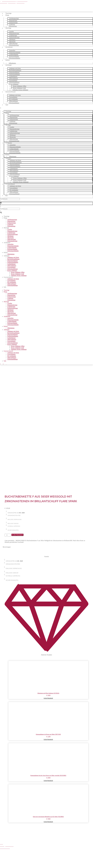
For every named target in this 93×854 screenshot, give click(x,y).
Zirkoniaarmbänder (14, 58)
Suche (2, 199)
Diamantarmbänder (13, 246)
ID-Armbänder (11, 282)
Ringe (7, 15)
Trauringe (6, 216)
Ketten (7, 60)
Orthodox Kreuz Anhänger (20, 90)
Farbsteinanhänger (12, 262)
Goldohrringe (11, 232)
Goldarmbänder (11, 247)
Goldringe (10, 224)
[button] (46, 108)
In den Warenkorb (17, 420)
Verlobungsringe (12, 219)
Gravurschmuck (10, 92)
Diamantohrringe (12, 231)
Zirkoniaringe (13, 123)
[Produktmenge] (8, 420)
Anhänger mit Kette (13, 257)
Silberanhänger (11, 265)
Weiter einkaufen (9, 849)
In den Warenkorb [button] (48, 583)
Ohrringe (8, 28)
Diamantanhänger (12, 260)
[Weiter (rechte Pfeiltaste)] (2, 853)
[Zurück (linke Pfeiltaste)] (0, 853)
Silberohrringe (11, 239)
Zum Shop (19, 846)
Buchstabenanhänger (13, 259)
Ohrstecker (10, 237)
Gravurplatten (11, 267)
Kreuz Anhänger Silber (18, 272)
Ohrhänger (10, 236)
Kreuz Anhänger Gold (17, 274)
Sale (6, 105)
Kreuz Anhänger (12, 270)
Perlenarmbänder (12, 249)
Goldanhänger (11, 264)
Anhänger (8, 65)
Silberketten (12, 156)
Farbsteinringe (11, 223)
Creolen (9, 229)
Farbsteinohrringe (12, 234)
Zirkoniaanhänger (14, 103)
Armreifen (10, 244)
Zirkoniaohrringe (14, 141)
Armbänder (9, 47)
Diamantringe (11, 221)
